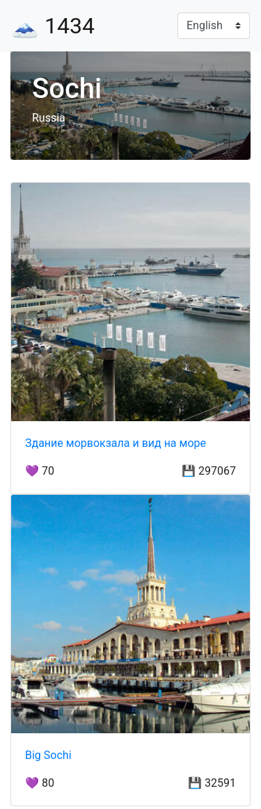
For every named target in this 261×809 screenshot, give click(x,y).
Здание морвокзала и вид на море (115, 443)
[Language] (213, 26)
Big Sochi (48, 755)
